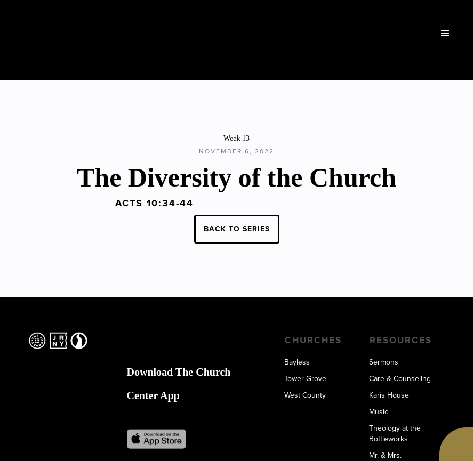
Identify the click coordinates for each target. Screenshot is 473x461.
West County (305, 395)
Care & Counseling (400, 379)
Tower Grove (305, 379)
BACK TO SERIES (237, 228)
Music (378, 412)
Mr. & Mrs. (385, 455)
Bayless (297, 362)
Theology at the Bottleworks (395, 434)
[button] (445, 34)
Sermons (383, 362)
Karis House (389, 395)
